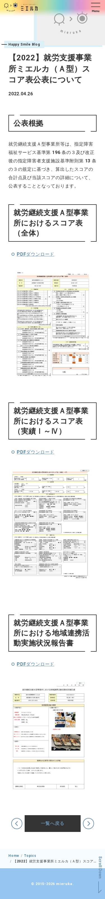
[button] (97, 7)
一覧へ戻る (52, 823)
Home (13, 856)
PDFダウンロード (35, 254)
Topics (30, 856)
